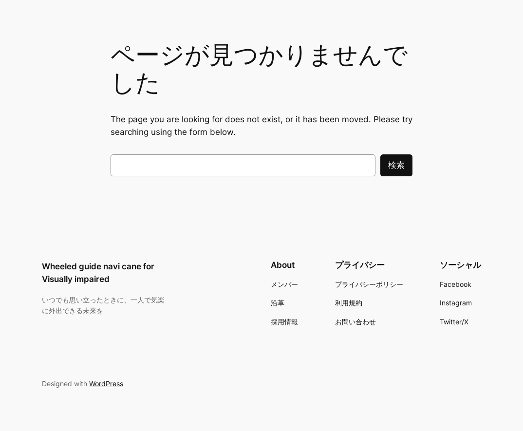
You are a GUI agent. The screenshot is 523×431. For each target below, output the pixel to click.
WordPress (106, 383)
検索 (396, 165)
